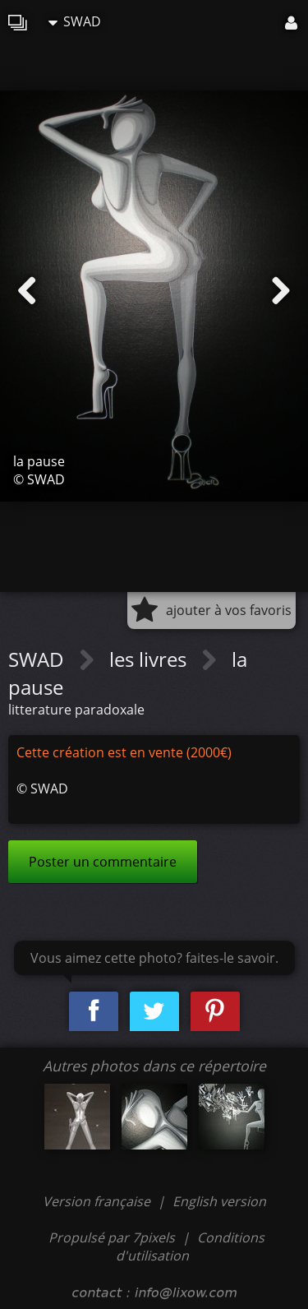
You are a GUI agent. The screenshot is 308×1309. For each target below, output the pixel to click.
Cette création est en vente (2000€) (124, 752)
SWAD (74, 21)
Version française (98, 1201)
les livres (150, 659)
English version (219, 1201)
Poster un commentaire (103, 862)
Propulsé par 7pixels (111, 1237)
